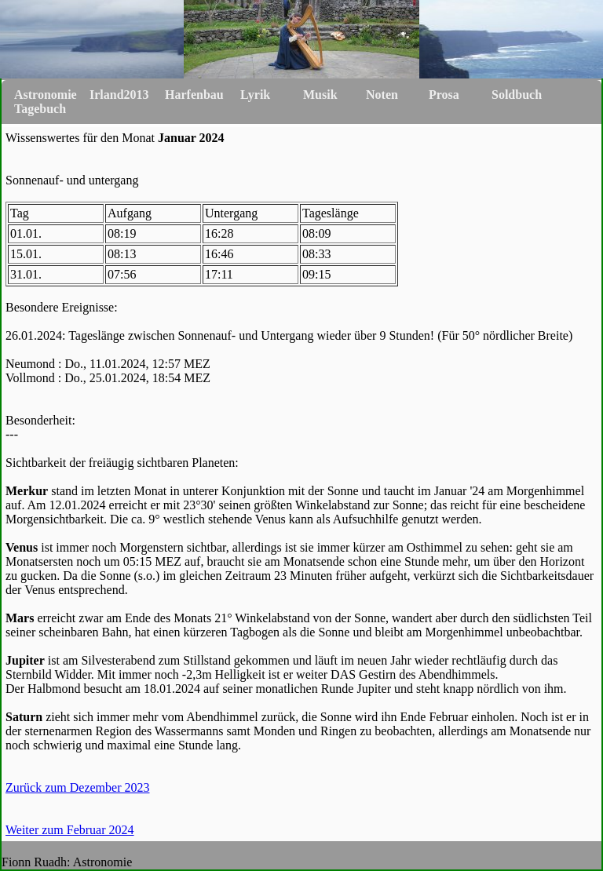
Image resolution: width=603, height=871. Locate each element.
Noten (382, 94)
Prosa (444, 94)
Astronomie (45, 94)
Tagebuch (40, 108)
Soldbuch (517, 94)
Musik (320, 94)
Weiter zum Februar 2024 (69, 829)
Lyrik (255, 94)
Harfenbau (194, 94)
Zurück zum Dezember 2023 (77, 787)
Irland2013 (119, 94)
